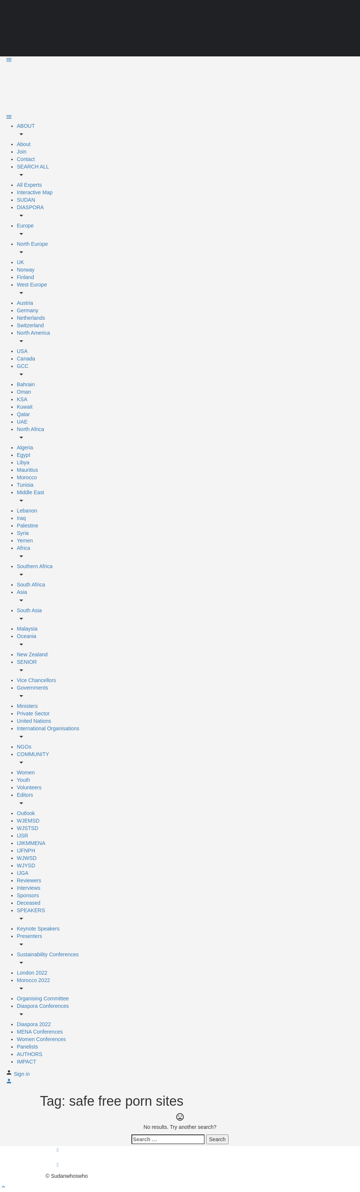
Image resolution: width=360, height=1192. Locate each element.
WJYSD (26, 866)
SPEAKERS (31, 910)
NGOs (24, 747)
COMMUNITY (33, 754)
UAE (22, 422)
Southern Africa (35, 566)
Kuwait (24, 407)
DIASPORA (30, 207)
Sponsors (28, 895)
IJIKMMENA (31, 843)
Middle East (30, 492)
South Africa (31, 585)
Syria (23, 533)
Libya (23, 462)
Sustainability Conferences (48, 954)
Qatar (23, 414)
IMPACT (26, 1062)
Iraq (21, 518)
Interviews (28, 888)
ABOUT (26, 126)
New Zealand (32, 654)
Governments (32, 688)
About (24, 144)
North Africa (30, 429)
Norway (25, 270)
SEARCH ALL (33, 167)
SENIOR (27, 662)
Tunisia (25, 485)
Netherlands (31, 318)
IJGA (22, 873)
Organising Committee (43, 998)
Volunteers (29, 787)
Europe (25, 226)
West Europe (32, 285)
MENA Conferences (40, 1032)
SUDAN (26, 200)
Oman (24, 392)
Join (22, 152)
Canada (26, 359)
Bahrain (26, 384)
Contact (26, 159)
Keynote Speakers (38, 929)
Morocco (27, 477)
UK (20, 262)
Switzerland (30, 325)
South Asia (29, 610)
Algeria (25, 448)
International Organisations (48, 728)
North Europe (32, 244)
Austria (25, 303)
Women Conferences (41, 1039)
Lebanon (27, 511)
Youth (23, 780)
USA (22, 351)
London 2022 (32, 973)
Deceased (28, 903)
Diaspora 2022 (34, 1024)
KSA (22, 399)
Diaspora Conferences (43, 1006)
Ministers (27, 706)
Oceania (26, 636)
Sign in (22, 1074)
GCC (22, 366)
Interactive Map (35, 192)
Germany (27, 310)
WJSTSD (27, 828)
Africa (23, 548)
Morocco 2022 (33, 980)
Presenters (29, 936)
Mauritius (27, 470)
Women (26, 772)
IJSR (22, 836)
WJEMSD (28, 821)
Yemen (25, 541)
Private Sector (33, 713)
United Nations (34, 721)
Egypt (23, 455)
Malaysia (27, 629)
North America (33, 333)
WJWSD (27, 858)
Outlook (26, 813)
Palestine (27, 526)
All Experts (29, 185)
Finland (25, 277)
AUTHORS (29, 1054)
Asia (22, 592)
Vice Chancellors (36, 680)
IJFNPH (26, 851)
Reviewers (29, 880)
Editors (25, 795)
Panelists (27, 1047)
